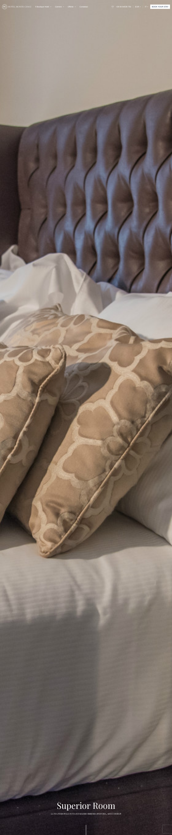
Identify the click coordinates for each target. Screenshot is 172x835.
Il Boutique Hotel (42, 7)
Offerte (71, 7)
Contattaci (84, 7)
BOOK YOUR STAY (160, 7)
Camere (58, 7)
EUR (138, 7)
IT (146, 7)
